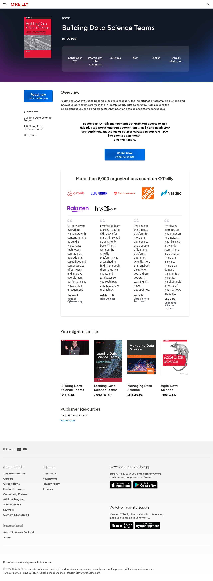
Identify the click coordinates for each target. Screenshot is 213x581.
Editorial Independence (52, 572)
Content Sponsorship (16, 515)
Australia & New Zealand (18, 532)
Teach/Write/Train (14, 473)
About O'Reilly (13, 467)
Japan (7, 537)
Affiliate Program (13, 499)
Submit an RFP (12, 504)
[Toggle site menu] (4, 4)
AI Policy (48, 489)
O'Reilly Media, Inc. (176, 59)
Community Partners (15, 494)
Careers (8, 478)
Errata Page (68, 420)
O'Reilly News (11, 484)
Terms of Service (12, 572)
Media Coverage (13, 489)
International (13, 526)
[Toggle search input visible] (209, 4)
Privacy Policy (51, 484)
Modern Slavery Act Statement (83, 572)
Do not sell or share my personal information (27, 562)
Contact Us (49, 473)
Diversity (8, 509)
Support (49, 467)
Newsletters (50, 478)
